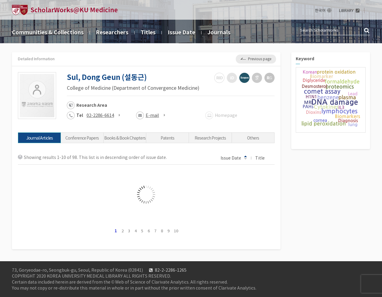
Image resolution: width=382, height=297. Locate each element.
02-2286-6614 (100, 115)
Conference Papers (82, 138)
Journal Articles (39, 138)
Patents (167, 138)
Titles (148, 32)
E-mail (152, 115)
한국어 (320, 10)
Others (253, 138)
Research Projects (210, 138)
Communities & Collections (48, 32)
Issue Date (181, 32)
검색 (367, 31)
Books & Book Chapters (125, 138)
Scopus (244, 78)
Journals (218, 32)
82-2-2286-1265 (171, 270)
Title (262, 158)
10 (176, 230)
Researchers (112, 32)
